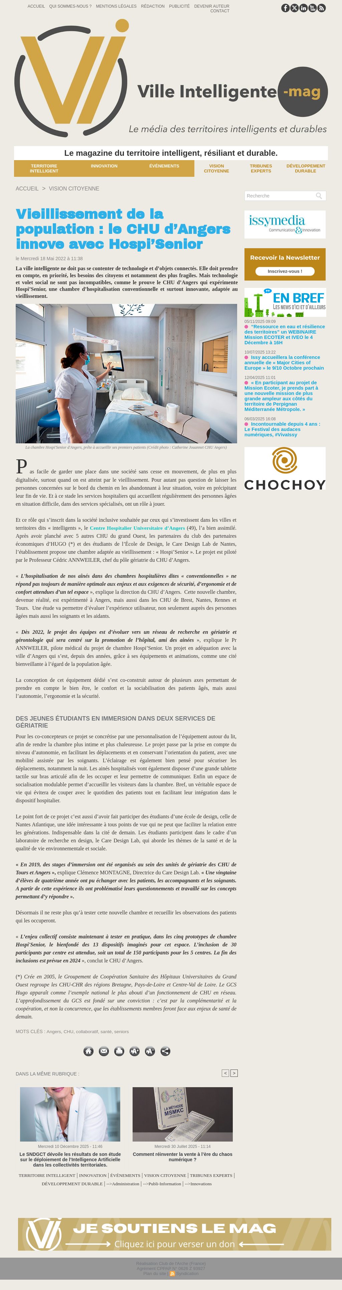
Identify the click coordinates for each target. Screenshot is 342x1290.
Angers (53, 1031)
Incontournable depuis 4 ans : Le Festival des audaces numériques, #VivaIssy (281, 414)
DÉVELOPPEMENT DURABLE (107, 1183)
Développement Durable (306, 168)
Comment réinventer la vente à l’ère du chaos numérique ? (182, 1157)
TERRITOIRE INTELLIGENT (61, 1175)
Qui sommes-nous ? (71, 6)
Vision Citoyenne (216, 168)
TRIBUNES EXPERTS (42, 1183)
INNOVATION (114, 1175)
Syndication (187, 1281)
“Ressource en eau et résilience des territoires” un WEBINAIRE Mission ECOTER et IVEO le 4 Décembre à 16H (284, 331)
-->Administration (166, 1183)
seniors (123, 1031)
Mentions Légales (117, 6)
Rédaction (153, 6)
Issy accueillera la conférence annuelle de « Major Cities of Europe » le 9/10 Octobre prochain (283, 355)
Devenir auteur (211, 6)
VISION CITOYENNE (80, 188)
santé (107, 1031)
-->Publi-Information (211, 1183)
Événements (164, 165)
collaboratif (87, 1031)
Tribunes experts (261, 168)
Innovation (104, 165)
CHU (69, 1031)
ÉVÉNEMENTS (152, 1175)
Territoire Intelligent (44, 168)
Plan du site (154, 1281)
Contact (219, 11)
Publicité (180, 6)
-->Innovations (127, 1191)
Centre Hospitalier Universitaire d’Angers (137, 528)
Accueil (37, 6)
